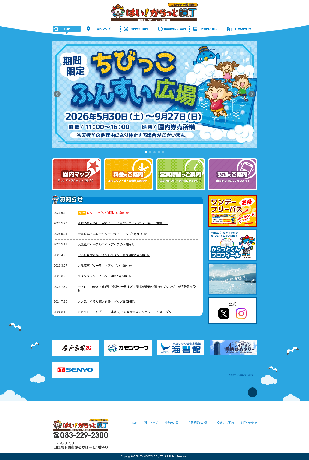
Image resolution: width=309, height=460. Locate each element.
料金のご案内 (173, 422)
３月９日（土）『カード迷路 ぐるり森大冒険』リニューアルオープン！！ (128, 312)
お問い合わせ (249, 422)
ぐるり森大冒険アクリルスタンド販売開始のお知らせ (114, 255)
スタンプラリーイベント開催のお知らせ (105, 276)
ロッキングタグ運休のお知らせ (108, 212)
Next (251, 94)
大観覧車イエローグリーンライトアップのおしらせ (112, 234)
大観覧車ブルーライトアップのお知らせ (105, 265)
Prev (57, 94)
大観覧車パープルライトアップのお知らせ (106, 244)
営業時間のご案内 (199, 422)
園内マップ (151, 422)
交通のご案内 (225, 422)
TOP (134, 422)
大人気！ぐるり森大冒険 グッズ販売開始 (106, 301)
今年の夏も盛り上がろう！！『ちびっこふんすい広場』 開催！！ (123, 223)
